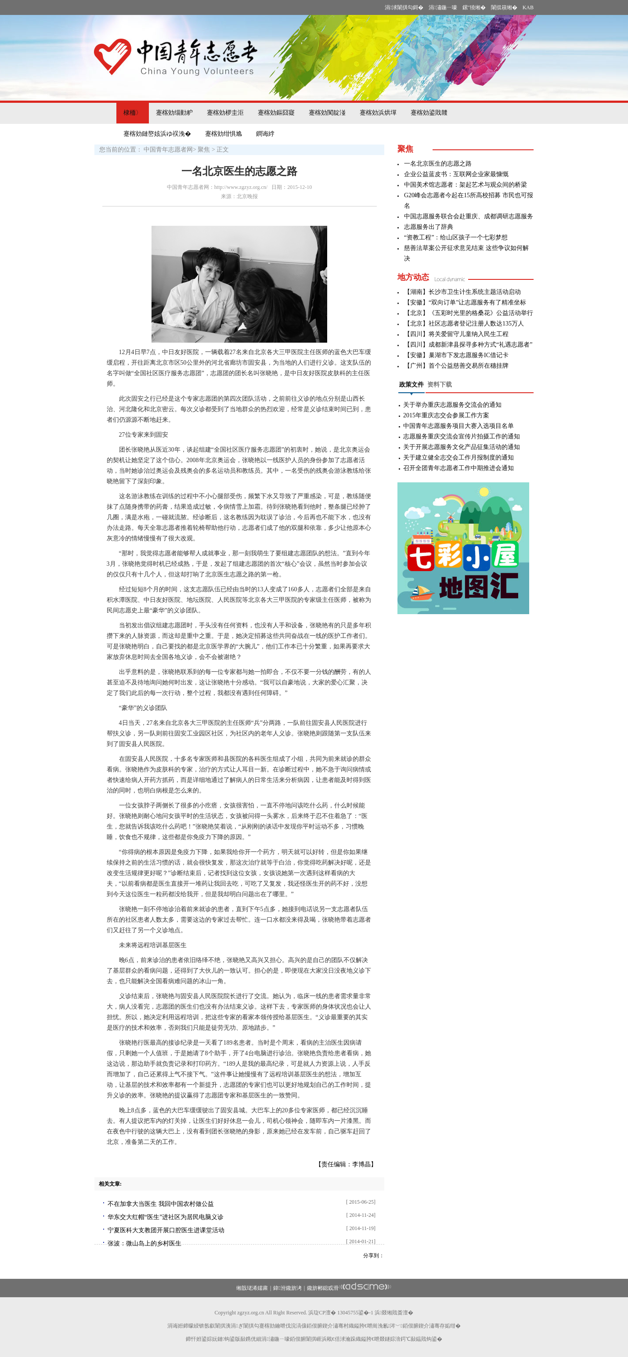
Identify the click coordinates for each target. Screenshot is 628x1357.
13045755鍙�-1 (355, 1313)
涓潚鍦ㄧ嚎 (443, 7)
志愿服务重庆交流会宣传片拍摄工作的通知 (461, 436)
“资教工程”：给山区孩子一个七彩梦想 (456, 237)
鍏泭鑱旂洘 (287, 1288)
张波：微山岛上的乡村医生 (144, 1243)
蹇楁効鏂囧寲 (276, 112)
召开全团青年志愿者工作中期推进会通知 (458, 468)
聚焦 (204, 149)
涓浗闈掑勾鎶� (404, 7)
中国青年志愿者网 (168, 149)
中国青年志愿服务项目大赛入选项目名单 (458, 426)
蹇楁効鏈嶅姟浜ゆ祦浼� (157, 133)
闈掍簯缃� (504, 7)
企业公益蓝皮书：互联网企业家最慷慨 (456, 174)
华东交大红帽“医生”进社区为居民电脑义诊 (166, 1217)
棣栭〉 (132, 112)
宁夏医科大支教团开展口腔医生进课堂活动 (166, 1230)
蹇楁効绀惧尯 (223, 133)
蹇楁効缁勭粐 (174, 112)
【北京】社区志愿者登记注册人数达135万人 (464, 323)
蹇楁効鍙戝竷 (429, 112)
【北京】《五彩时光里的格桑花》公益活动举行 (468, 313)
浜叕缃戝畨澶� (394, 1313)
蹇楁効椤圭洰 (225, 112)
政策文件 (411, 384)
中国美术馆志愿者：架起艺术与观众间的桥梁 (465, 184)
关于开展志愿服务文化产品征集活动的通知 (461, 447)
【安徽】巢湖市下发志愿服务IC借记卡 (456, 355)
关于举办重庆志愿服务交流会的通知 (452, 405)
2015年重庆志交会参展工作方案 (446, 415)
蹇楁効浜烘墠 (378, 112)
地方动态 (413, 277)
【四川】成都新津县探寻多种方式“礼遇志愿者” (468, 344)
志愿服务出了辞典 (428, 227)
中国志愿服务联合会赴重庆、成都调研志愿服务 (468, 216)
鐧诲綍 (265, 133)
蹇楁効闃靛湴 (327, 112)
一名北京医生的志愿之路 (438, 163)
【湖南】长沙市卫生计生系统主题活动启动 (462, 292)
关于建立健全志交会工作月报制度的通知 (458, 457)
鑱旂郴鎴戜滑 (323, 1288)
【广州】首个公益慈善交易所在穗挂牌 (456, 365)
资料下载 (439, 384)
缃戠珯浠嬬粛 (252, 1288)
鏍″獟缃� (474, 7)
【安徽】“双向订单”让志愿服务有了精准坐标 (465, 302)
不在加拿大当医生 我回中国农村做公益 (161, 1204)
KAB (528, 7)
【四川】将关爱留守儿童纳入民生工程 (456, 334)
